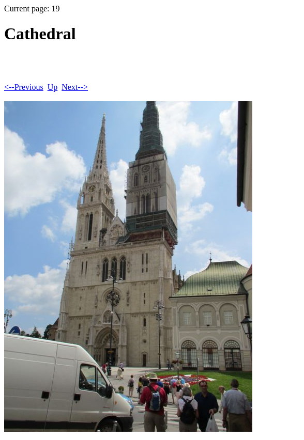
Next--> (75, 87)
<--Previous (23, 87)
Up (53, 87)
